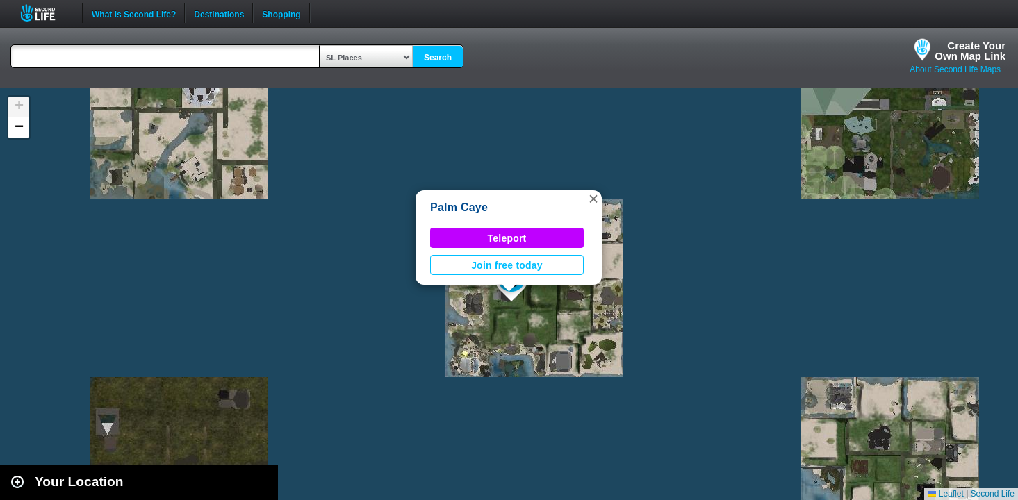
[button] (593, 198)
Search (438, 57)
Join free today (507, 265)
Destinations (219, 13)
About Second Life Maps (955, 69)
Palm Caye (459, 207)
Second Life (45, 12)
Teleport (507, 238)
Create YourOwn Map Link (970, 51)
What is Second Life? (134, 13)
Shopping (281, 13)
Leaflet (945, 494)
